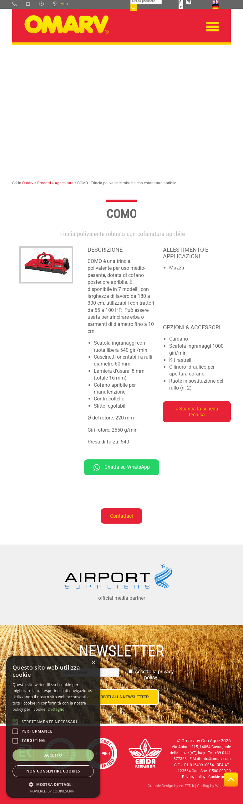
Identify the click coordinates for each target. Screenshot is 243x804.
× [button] (93, 663)
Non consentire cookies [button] (53, 771)
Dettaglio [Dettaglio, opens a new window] (56, 709)
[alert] (53, 727)
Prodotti (44, 183)
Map (60, 4)
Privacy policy (193, 777)
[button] (53, 784)
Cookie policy (219, 777)
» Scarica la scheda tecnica (196, 412)
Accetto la (154, 674)
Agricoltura (64, 183)
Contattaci (121, 516)
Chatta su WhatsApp (122, 467)
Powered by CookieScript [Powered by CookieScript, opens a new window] (53, 791)
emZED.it (186, 786)
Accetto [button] (53, 755)
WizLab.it (223, 786)
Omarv (27, 183)
